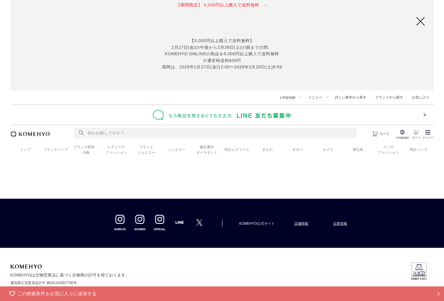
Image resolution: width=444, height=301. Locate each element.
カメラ (328, 150)
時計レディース (237, 150)
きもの (267, 150)
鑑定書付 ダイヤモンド (206, 150)
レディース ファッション (116, 150)
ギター (297, 150)
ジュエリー (176, 150)
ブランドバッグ (55, 150)
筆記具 (358, 150)
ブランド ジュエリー (146, 150)
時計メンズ (418, 150)
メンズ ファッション (388, 150)
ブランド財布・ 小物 (86, 150)
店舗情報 (301, 224)
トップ (25, 150)
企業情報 (340, 224)
